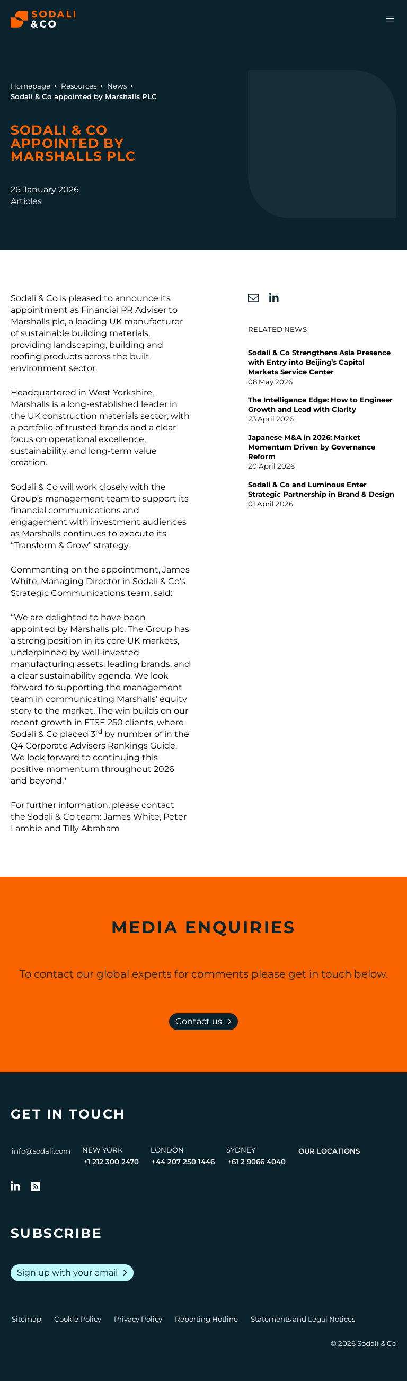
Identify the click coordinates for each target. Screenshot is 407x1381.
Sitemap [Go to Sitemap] (26, 1319)
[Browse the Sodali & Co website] (43, 19)
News (117, 86)
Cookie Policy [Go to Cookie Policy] (77, 1319)
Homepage (30, 86)
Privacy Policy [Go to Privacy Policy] (138, 1319)
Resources (78, 86)
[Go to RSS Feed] (35, 1186)
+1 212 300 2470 (111, 1161)
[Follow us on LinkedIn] (15, 1186)
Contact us (205, 1021)
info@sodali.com (41, 1151)
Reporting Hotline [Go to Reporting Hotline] (206, 1319)
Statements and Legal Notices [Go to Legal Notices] (303, 1319)
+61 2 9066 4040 (256, 1161)
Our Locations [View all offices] (329, 1151)
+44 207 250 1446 (183, 1161)
